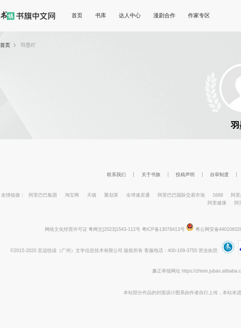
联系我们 (116, 174)
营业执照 (208, 250)
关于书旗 (151, 174)
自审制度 (219, 174)
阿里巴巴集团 (43, 195)
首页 (77, 15)
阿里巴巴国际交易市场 (181, 195)
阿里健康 (217, 203)
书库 (100, 15)
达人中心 (130, 15)
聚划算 (111, 195)
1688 (218, 195)
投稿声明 (185, 174)
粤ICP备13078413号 (163, 229)
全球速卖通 (138, 195)
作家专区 (199, 15)
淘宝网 (72, 195)
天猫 (91, 195)
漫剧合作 (164, 15)
